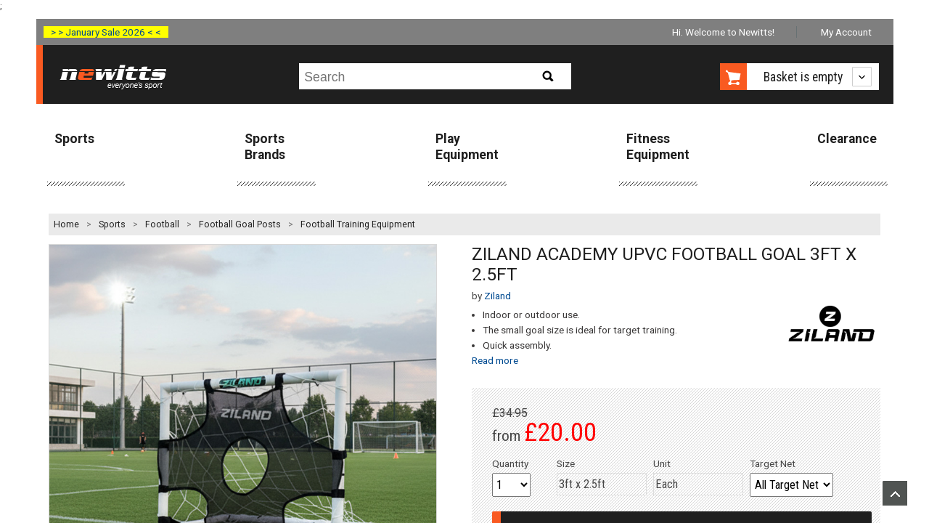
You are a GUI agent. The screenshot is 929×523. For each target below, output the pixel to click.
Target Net (772, 463)
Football (162, 224)
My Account (846, 32)
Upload (895, 493)
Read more (495, 360)
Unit (662, 463)
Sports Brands (265, 146)
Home (66, 224)
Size (566, 463)
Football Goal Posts (240, 224)
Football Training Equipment (357, 224)
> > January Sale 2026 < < (106, 32)
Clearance (847, 138)
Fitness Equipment (657, 146)
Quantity (510, 463)
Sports (74, 138)
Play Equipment (467, 146)
